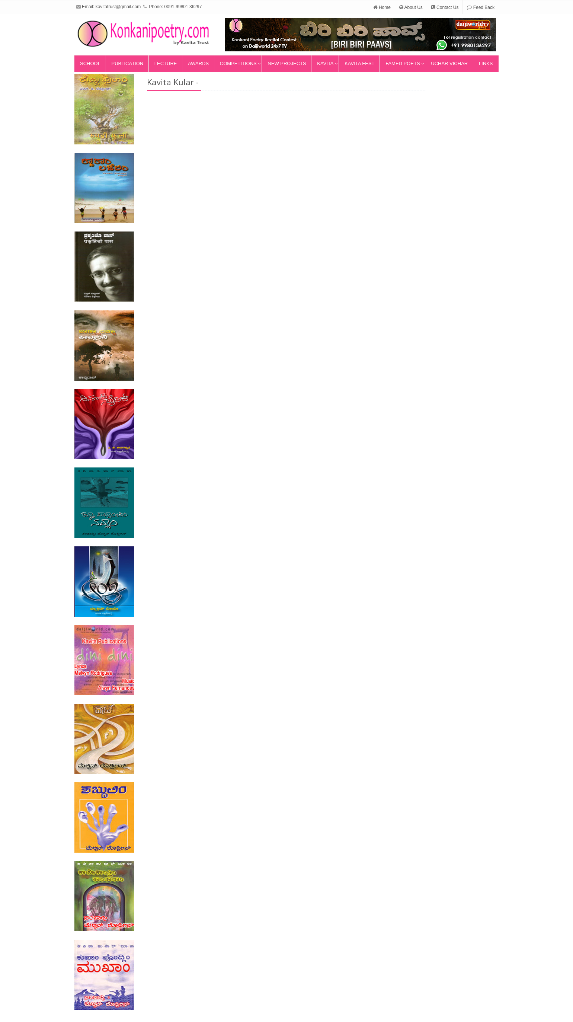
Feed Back (480, 7)
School (90, 63)
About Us (411, 7)
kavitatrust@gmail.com (118, 6)
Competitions (238, 63)
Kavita (325, 63)
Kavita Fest (359, 63)
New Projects (287, 63)
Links (486, 63)
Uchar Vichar (449, 63)
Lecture (165, 63)
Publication (128, 63)
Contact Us (445, 7)
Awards (198, 63)
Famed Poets (402, 63)
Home (382, 7)
